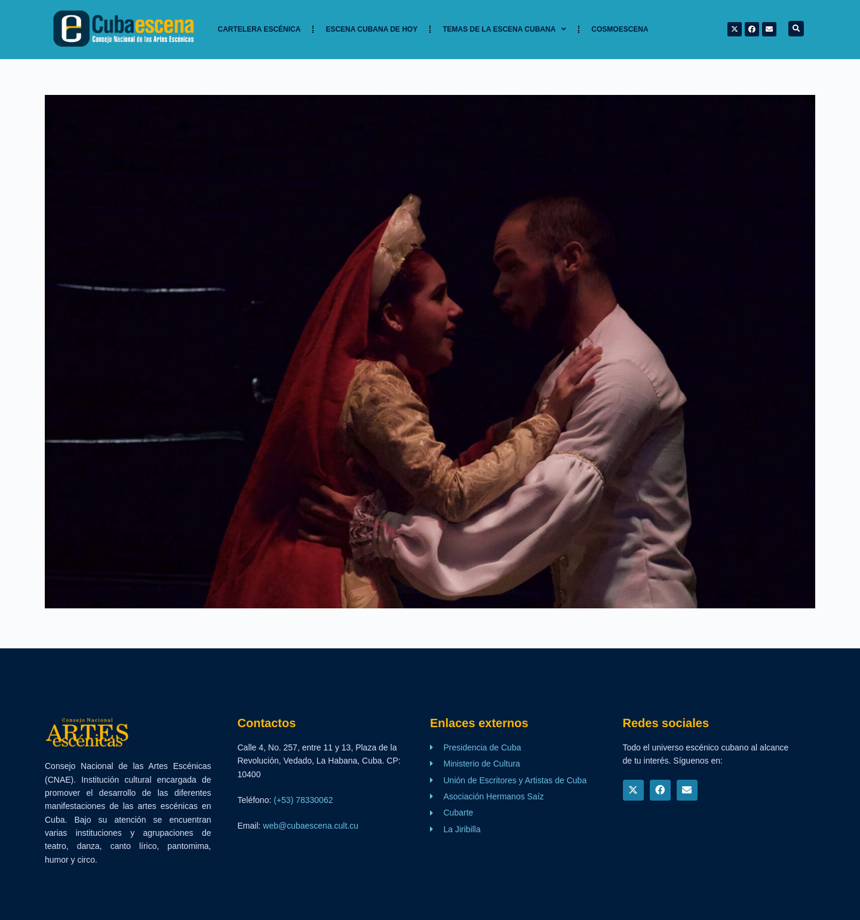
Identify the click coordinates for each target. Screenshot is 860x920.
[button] (796, 28)
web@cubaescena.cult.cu (310, 825)
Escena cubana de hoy (371, 29)
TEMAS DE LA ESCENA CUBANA (504, 29)
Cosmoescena (619, 29)
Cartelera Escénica (259, 29)
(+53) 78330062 (303, 800)
